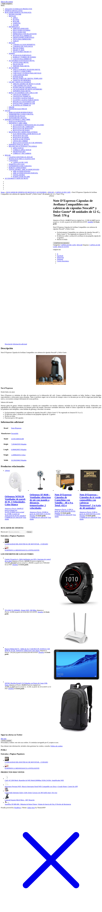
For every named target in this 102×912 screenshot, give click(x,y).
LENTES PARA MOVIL (21, 62)
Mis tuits (3, 738)
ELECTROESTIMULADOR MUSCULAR (27, 134)
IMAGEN (12, 43)
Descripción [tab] (8, 344)
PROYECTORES (18, 48)
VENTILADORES (19, 175)
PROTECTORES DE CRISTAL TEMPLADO (27, 78)
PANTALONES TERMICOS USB (24, 103)
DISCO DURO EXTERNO (21, 30)
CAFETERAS (13, 160)
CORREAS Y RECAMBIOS (22, 153)
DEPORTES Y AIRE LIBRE (18, 123)
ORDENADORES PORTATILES (23, 37)
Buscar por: (4, 532)
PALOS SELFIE (18, 64)
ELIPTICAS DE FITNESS (21, 139)
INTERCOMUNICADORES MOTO (24, 87)
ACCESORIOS (14, 68)
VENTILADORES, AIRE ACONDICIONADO (24, 169)
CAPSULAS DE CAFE (20, 162)
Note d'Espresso (16, 428)
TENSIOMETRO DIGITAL (18, 118)
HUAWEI (16, 19)
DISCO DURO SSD (19, 32)
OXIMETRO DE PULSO (17, 116)
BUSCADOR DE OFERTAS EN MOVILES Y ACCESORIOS (26, 192)
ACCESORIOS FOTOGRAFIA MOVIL (22, 60)
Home (3, 192)
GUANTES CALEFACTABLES (23, 98)
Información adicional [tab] (20, 344)
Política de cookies (57, 746)
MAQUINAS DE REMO (21, 137)
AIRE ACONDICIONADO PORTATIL (25, 173)
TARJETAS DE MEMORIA (22, 80)
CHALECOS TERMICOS (21, 94)
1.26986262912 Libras (18, 455)
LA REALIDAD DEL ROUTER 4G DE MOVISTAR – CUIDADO (26, 544)
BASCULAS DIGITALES (17, 121)
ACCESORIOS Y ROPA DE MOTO (16, 178)
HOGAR (7, 155)
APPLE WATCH (18, 148)
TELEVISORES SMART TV (22, 52)
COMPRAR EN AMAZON (61, 243)
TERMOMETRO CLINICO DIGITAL (21, 114)
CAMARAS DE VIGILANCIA (23, 46)
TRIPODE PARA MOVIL (21, 66)
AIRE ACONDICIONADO (21, 171)
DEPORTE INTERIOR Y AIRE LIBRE (17, 119)
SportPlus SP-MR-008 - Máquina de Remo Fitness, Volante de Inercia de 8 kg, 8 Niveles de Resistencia (38, 804)
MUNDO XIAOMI (15, 14)
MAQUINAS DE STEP (20, 135)
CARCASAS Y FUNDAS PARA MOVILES (27, 73)
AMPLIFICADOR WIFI (20, 28)
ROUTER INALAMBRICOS (22, 35)
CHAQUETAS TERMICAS (22, 96)
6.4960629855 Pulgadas (18, 449)
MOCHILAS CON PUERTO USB (24, 102)
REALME (16, 21)
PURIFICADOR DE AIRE (21, 176)
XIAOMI (16, 25)
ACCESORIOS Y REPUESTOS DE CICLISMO (28, 125)
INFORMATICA (14, 27)
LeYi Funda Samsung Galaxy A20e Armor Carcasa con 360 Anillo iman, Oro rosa (31, 793)
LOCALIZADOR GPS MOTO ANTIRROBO (27, 89)
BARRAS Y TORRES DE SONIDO (24, 57)
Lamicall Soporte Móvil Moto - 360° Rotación (19, 800)
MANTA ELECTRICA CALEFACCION (22, 159)
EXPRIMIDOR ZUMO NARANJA (20, 166)
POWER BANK (18, 77)
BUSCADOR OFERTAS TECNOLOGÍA (18, 12)
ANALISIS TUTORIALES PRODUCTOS (18, 9)
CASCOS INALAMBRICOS (22, 59)
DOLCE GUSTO (63, 247)
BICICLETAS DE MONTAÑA (23, 128)
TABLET (16, 41)
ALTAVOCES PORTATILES (22, 55)
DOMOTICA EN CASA (16, 164)
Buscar (29, 532)
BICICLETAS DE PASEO (21, 130)
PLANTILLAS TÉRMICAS (22, 105)
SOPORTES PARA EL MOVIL (19, 144)
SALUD (7, 110)
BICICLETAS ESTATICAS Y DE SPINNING (27, 143)
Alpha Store (31, 807)
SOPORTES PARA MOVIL (22, 91)
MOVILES (12, 16)
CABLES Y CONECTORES (22, 71)
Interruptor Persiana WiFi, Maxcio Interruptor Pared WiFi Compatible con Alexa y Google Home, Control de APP (41, 786)
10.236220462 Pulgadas (18, 460)
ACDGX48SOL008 (17, 439)
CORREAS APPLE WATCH (22, 150)
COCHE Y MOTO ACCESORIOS (20, 82)
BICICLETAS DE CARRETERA (23, 126)
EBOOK (11, 107)
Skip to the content (7, 1)
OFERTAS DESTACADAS (13, 11)
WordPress (17, 807)
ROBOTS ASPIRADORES (17, 168)
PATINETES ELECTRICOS (18, 109)
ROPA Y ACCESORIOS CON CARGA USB (23, 93)
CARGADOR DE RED (20, 75)
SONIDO (12, 53)
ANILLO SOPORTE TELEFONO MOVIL (26, 69)
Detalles (90, 222)
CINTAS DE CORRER (20, 141)
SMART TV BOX (18, 50)
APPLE (15, 18)
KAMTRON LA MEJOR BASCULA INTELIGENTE (22, 550)
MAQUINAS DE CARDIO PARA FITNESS (23, 132)
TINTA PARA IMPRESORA (22, 39)
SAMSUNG (17, 23)
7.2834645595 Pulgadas (18, 444)
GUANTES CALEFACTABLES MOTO (26, 100)
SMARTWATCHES (19, 151)
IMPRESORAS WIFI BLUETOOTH (25, 34)
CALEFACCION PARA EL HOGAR (21, 157)
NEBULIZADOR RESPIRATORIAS (21, 112)
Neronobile (14, 433)
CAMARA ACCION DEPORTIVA (24, 44)
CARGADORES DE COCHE (22, 85)
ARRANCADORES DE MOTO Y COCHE (27, 84)
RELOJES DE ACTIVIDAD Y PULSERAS (23, 146)
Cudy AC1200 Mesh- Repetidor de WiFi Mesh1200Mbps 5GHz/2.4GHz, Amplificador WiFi (34, 780)
